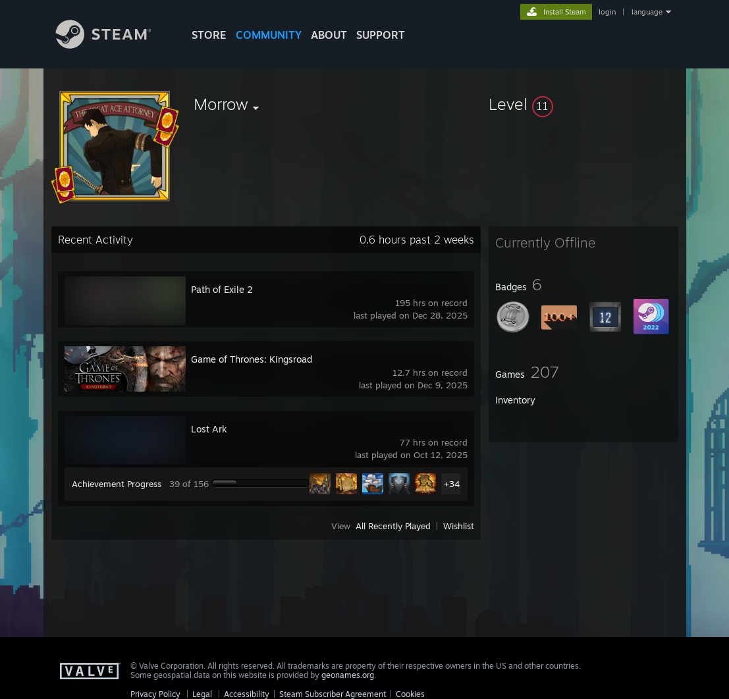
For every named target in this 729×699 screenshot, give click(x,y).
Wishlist (458, 526)
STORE (209, 34)
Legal (202, 694)
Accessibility (246, 694)
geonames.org (347, 675)
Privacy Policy (155, 694)
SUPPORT (380, 34)
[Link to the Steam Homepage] (113, 45)
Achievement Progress (116, 484)
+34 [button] (452, 484)
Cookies (410, 694)
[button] (583, 104)
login (607, 11)
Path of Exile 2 (222, 289)
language (647, 11)
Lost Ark (209, 428)
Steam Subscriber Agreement (332, 694)
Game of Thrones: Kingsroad (251, 359)
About (329, 34)
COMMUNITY (269, 34)
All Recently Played (393, 526)
